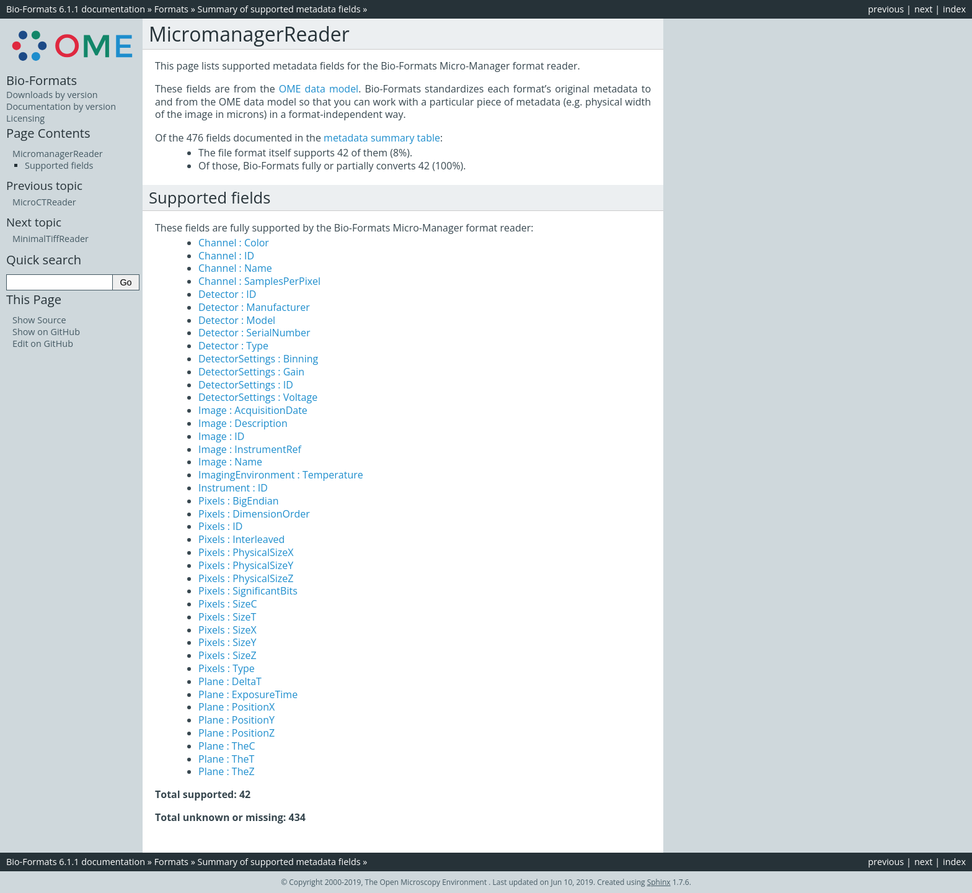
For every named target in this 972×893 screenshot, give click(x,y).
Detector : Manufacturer (254, 307)
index (954, 9)
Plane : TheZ (226, 771)
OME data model (318, 89)
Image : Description (243, 423)
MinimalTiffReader (50, 239)
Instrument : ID (233, 488)
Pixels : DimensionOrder (254, 514)
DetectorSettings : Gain (251, 372)
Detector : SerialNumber (254, 332)
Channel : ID (226, 256)
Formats (171, 9)
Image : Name (230, 462)
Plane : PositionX (236, 707)
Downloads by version (52, 95)
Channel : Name (235, 268)
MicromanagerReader (57, 153)
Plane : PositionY (236, 720)
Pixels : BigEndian (238, 501)
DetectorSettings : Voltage (257, 397)
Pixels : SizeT (227, 617)
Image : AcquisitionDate (252, 410)
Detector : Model (236, 320)
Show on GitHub (46, 332)
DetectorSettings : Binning (258, 359)
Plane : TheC (226, 746)
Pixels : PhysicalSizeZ (245, 578)
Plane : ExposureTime (248, 694)
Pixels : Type (226, 668)
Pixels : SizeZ (227, 655)
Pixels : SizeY (227, 642)
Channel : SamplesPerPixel (259, 281)
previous (886, 9)
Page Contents (48, 132)
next (923, 9)
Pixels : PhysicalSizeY (245, 565)
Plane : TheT (226, 759)
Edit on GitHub (42, 343)
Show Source (39, 320)
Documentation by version (61, 106)
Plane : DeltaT (230, 681)
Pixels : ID (220, 526)
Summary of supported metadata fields (279, 9)
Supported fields (59, 165)
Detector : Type (233, 345)
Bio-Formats (41, 80)
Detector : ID (227, 294)
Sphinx (659, 882)
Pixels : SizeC (227, 604)
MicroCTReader (44, 202)
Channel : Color (233, 242)
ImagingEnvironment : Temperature (280, 475)
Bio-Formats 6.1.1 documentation (75, 9)
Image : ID (221, 436)
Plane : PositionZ (236, 733)
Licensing (25, 118)
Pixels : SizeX (227, 630)
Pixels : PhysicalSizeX (245, 552)
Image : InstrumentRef (249, 449)
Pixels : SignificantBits (248, 591)
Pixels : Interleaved (241, 539)
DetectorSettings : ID (245, 385)
